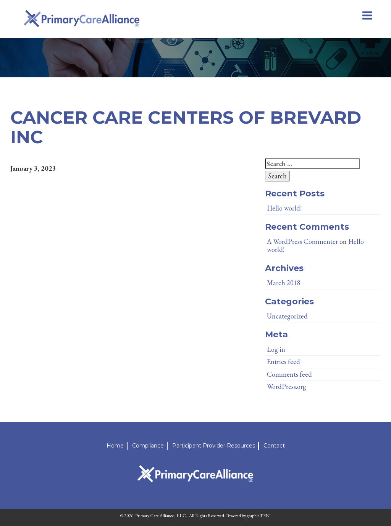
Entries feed (283, 361)
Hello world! (284, 208)
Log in (276, 349)
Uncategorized (287, 316)
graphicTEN (258, 516)
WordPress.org (286, 386)
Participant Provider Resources (213, 445)
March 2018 (284, 282)
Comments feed (289, 374)
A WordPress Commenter (302, 241)
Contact (274, 445)
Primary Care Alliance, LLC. (161, 516)
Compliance (148, 445)
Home (115, 445)
